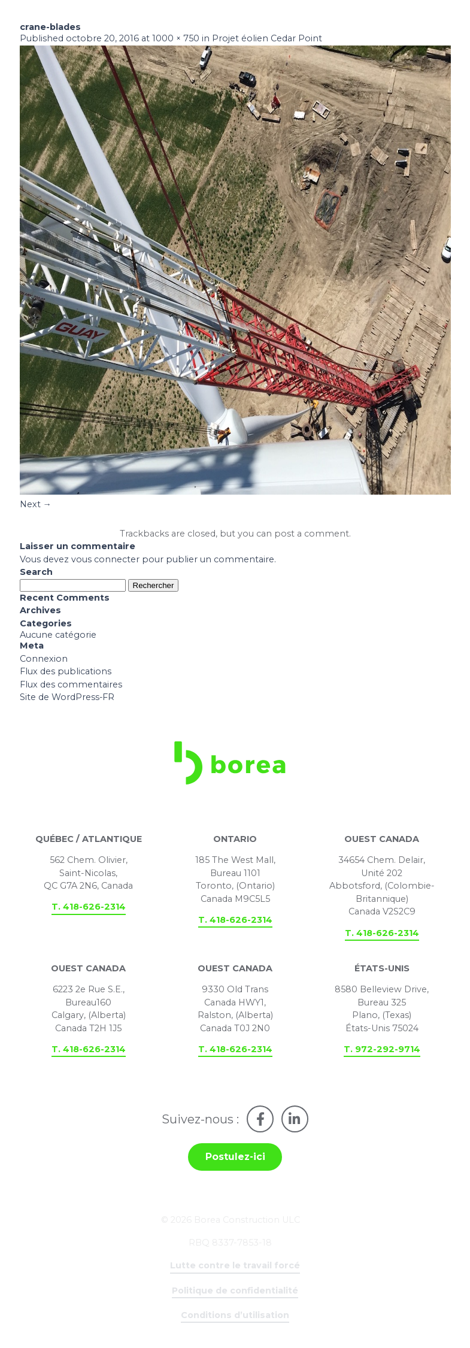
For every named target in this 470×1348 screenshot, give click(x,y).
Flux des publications (65, 673)
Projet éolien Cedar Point (267, 39)
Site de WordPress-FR (67, 699)
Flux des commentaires (71, 686)
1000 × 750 (175, 39)
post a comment (311, 534)
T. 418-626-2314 (88, 909)
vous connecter (105, 560)
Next (35, 505)
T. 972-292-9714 (382, 1051)
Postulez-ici (235, 1159)
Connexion (44, 660)
